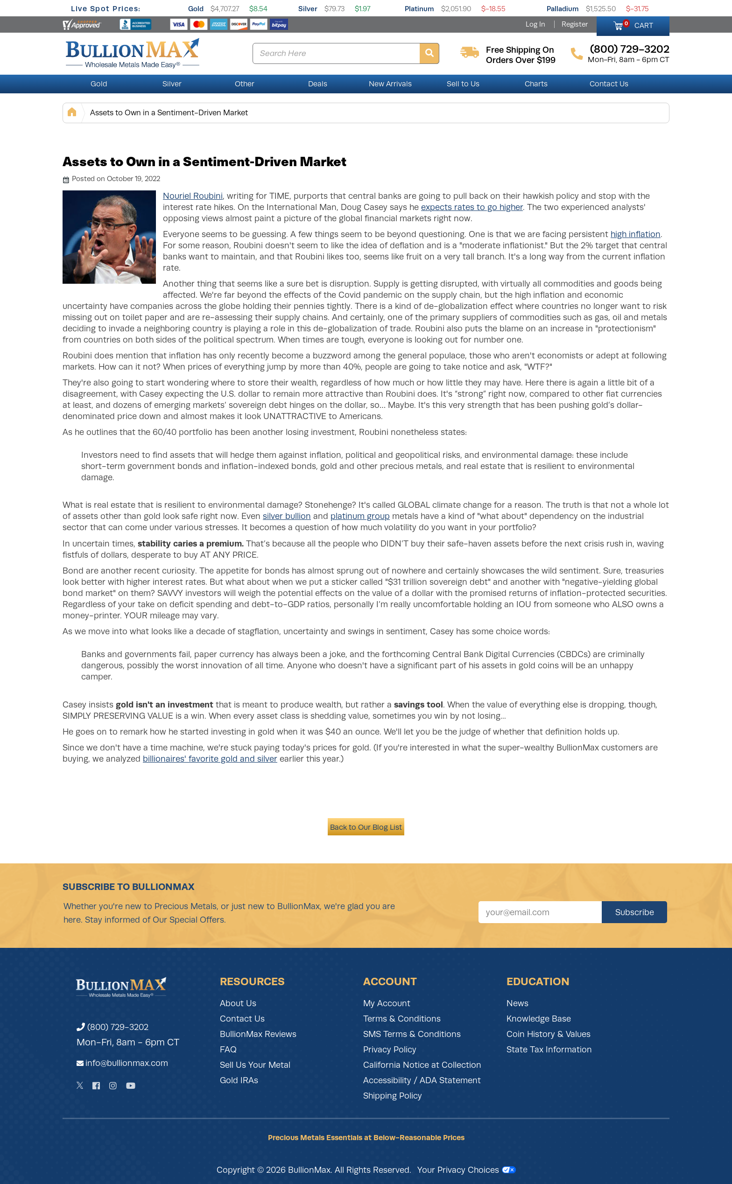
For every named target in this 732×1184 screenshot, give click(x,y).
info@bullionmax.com (126, 1063)
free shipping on (520, 50)
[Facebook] (96, 1085)
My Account (386, 1003)
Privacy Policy (389, 1049)
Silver (307, 9)
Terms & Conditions (402, 1018)
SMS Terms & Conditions (412, 1034)
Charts (536, 84)
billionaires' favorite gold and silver (210, 759)
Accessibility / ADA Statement (422, 1080)
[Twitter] (80, 1085)
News (517, 1003)
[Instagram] (113, 1085)
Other (244, 84)
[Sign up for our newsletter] (540, 912)
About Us (238, 1003)
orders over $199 (521, 60)
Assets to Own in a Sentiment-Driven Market (169, 112)
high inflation (636, 234)
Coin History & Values (549, 1034)
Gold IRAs (239, 1080)
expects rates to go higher (472, 207)
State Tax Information (549, 1049)
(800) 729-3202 (112, 1027)
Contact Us (609, 84)
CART (638, 24)
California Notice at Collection (422, 1065)
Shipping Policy (392, 1095)
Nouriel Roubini (193, 196)
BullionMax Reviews (258, 1034)
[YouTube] (130, 1085)
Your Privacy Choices (466, 1170)
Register (575, 24)
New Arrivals (390, 84)
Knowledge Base (539, 1018)
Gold (196, 9)
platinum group (360, 516)
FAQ (228, 1049)
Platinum (419, 9)
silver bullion (287, 516)
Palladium (563, 9)
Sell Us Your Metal (255, 1065)
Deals (317, 84)
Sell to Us (463, 84)
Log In (535, 24)
